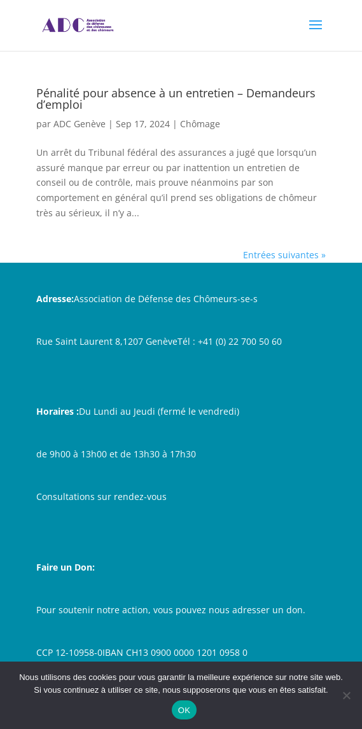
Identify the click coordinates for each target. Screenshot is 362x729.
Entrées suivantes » (284, 255)
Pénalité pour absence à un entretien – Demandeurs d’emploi (176, 98)
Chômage (200, 124)
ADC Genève (79, 124)
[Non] (346, 695)
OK (184, 710)
